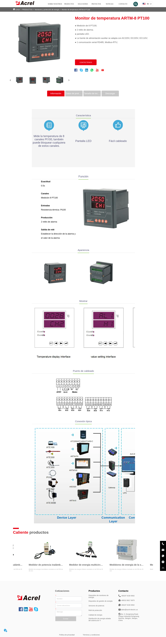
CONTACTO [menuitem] (123, 4)
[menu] (89, 4)
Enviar (65, 619)
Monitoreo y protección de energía (47, 10)
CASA (17, 10)
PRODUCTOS (27, 10)
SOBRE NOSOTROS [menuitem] (55, 4)
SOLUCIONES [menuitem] (83, 4)
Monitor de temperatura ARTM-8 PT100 (76, 10)
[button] (69, 4)
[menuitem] (69, 4)
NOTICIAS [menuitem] (109, 4)
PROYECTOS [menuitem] (96, 4)
